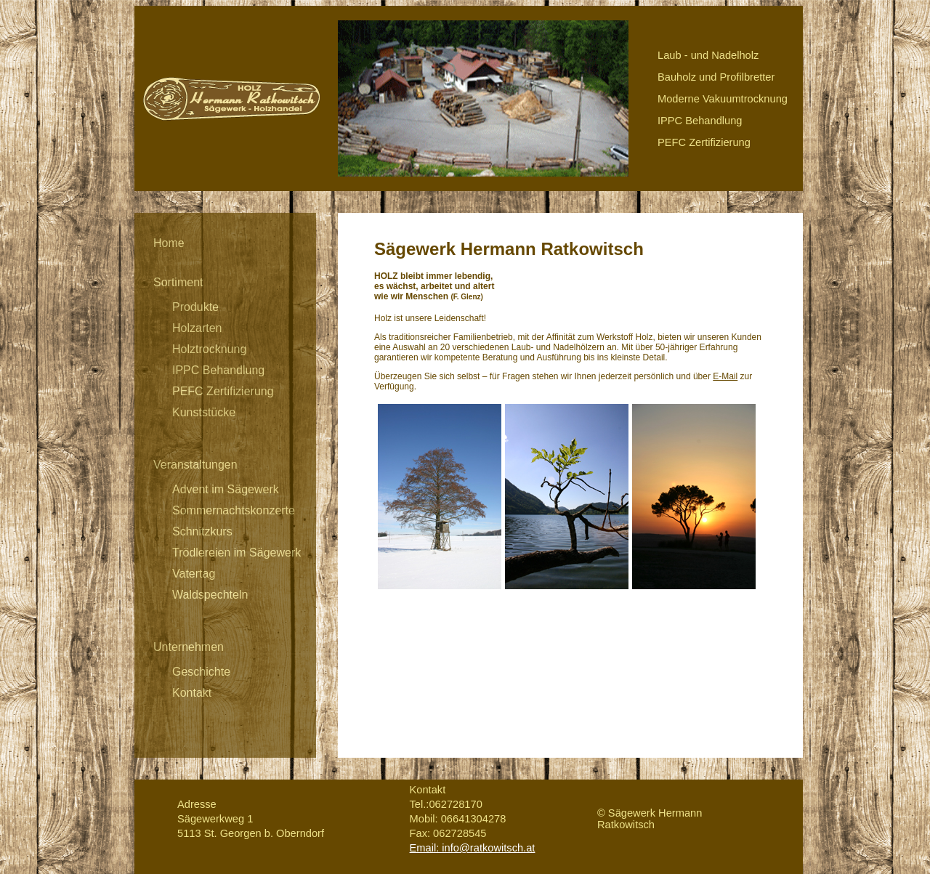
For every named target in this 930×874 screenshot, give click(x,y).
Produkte (195, 307)
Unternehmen (188, 647)
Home (169, 243)
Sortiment (178, 282)
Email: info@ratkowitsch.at (472, 848)
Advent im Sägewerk (225, 489)
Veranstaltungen (195, 464)
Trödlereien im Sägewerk (236, 552)
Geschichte (201, 671)
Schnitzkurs (202, 531)
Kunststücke (203, 412)
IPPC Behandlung (218, 370)
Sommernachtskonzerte (233, 510)
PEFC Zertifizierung (223, 391)
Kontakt (191, 693)
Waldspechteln (210, 594)
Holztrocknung (209, 349)
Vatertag (193, 573)
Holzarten (197, 328)
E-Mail (725, 376)
